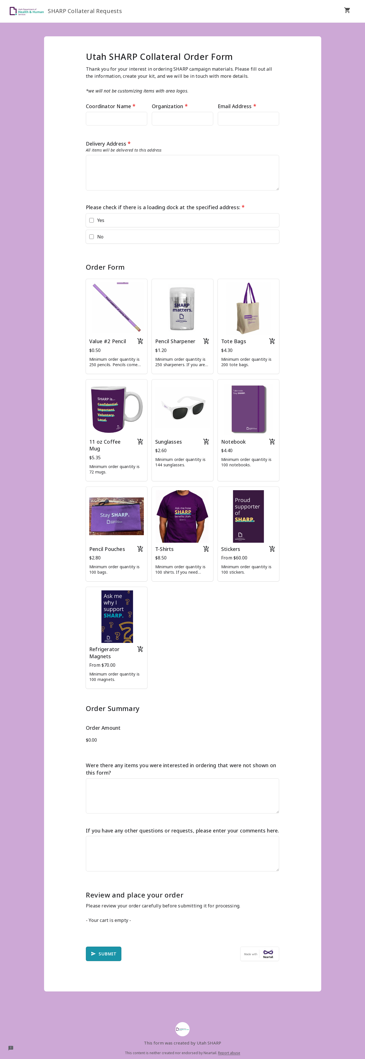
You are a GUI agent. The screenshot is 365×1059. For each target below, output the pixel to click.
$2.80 (95, 558)
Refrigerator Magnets (104, 653)
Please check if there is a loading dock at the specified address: (165, 207)
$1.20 (161, 350)
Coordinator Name (111, 106)
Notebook (233, 441)
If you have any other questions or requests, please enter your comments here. (182, 830)
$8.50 (161, 558)
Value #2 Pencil (107, 341)
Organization (170, 106)
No (100, 237)
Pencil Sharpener (175, 341)
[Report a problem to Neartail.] (10, 1048)
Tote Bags (233, 341)
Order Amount (103, 727)
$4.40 (227, 450)
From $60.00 (234, 558)
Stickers (230, 549)
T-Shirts (164, 549)
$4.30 (227, 350)
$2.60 (161, 450)
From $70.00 (102, 665)
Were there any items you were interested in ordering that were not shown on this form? (181, 769)
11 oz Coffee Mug (105, 445)
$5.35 (95, 457)
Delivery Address (108, 143)
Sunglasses (168, 441)
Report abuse (229, 1052)
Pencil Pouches (107, 549)
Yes (101, 220)
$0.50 (95, 350)
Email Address (237, 106)
